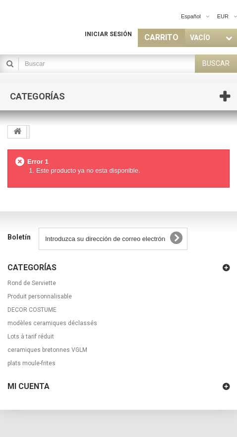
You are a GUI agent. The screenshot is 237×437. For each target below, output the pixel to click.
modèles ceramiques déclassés (52, 323)
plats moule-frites (31, 363)
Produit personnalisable (39, 296)
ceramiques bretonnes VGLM (47, 349)
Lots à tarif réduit (30, 336)
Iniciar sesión (108, 34)
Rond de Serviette (31, 283)
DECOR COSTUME (32, 309)
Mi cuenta (28, 386)
